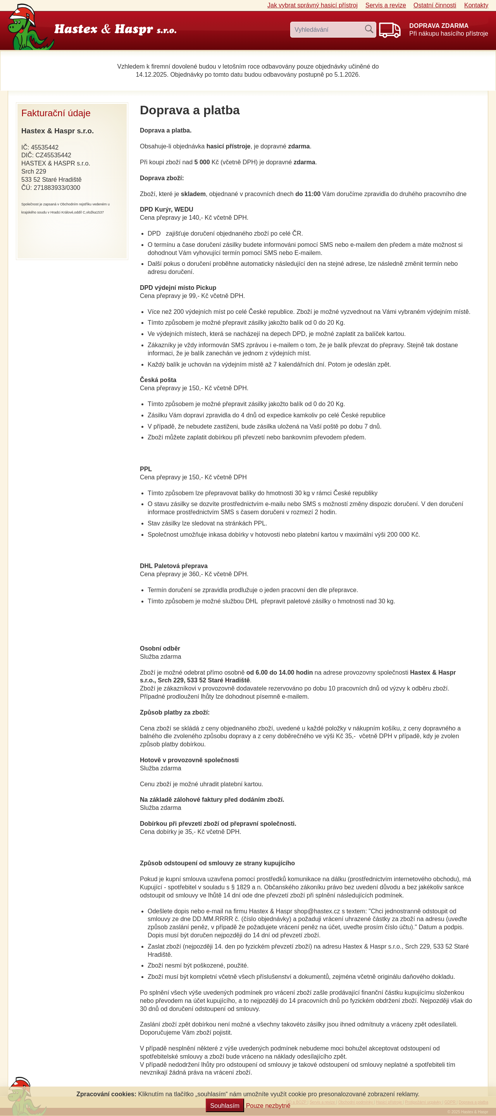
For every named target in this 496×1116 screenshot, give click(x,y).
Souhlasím (225, 1105)
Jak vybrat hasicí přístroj (312, 5)
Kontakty (476, 5)
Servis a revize (385, 5)
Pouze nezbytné (268, 1105)
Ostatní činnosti (434, 5)
